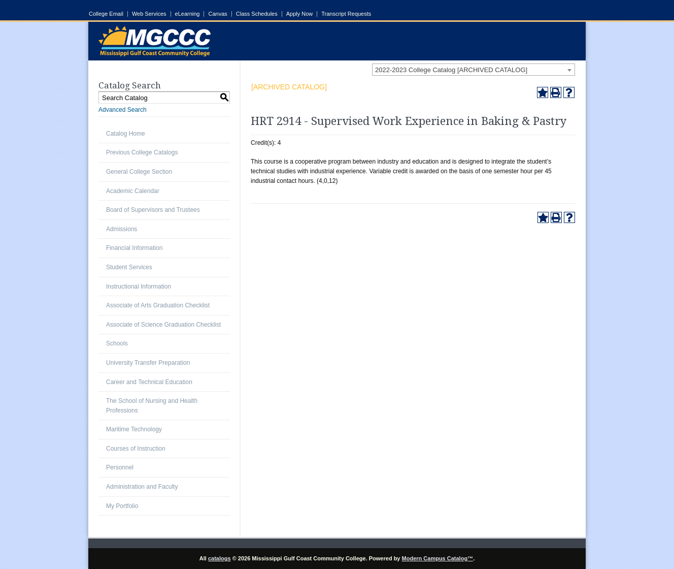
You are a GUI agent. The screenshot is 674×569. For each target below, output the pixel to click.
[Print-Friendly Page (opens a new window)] (555, 92)
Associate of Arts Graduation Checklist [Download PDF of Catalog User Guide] (158, 305)
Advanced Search (122, 109)
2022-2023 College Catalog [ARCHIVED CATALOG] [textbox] (451, 70)
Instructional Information (138, 286)
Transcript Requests (346, 14)
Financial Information (134, 247)
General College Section (139, 171)
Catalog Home (125, 133)
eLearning (187, 14)
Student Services (129, 267)
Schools (117, 343)
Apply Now (299, 14)
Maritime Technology (134, 429)
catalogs (219, 558)
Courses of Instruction (135, 448)
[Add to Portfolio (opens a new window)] (542, 92)
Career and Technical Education (149, 382)
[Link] (154, 54)
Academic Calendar (132, 191)
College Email (106, 14)
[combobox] (473, 70)
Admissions (121, 229)
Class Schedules (257, 14)
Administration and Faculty (142, 486)
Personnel (119, 467)
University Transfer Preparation (148, 362)
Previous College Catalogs (142, 152)
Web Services (149, 14)
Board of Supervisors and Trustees (153, 209)
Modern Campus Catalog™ (438, 558)
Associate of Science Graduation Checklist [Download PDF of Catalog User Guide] (163, 324)
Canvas (217, 14)
